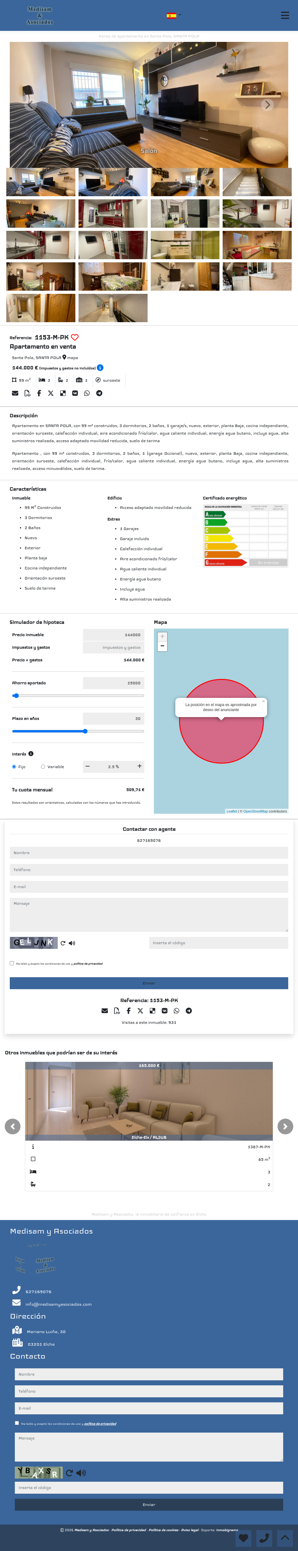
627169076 (149, 840)
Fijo (22, 766)
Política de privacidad (129, 1530)
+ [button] (162, 637)
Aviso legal (190, 1530)
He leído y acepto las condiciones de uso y (59, 963)
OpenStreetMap (255, 811)
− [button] (162, 646)
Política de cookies (164, 1530)
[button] (12, 1126)
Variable (55, 766)
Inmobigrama (227, 1530)
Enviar (149, 983)
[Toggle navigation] (285, 15)
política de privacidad (87, 963)
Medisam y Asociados (91, 1530)
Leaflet (232, 811)
